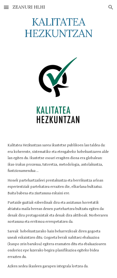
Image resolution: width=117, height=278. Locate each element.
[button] (6, 7)
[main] (58, 27)
